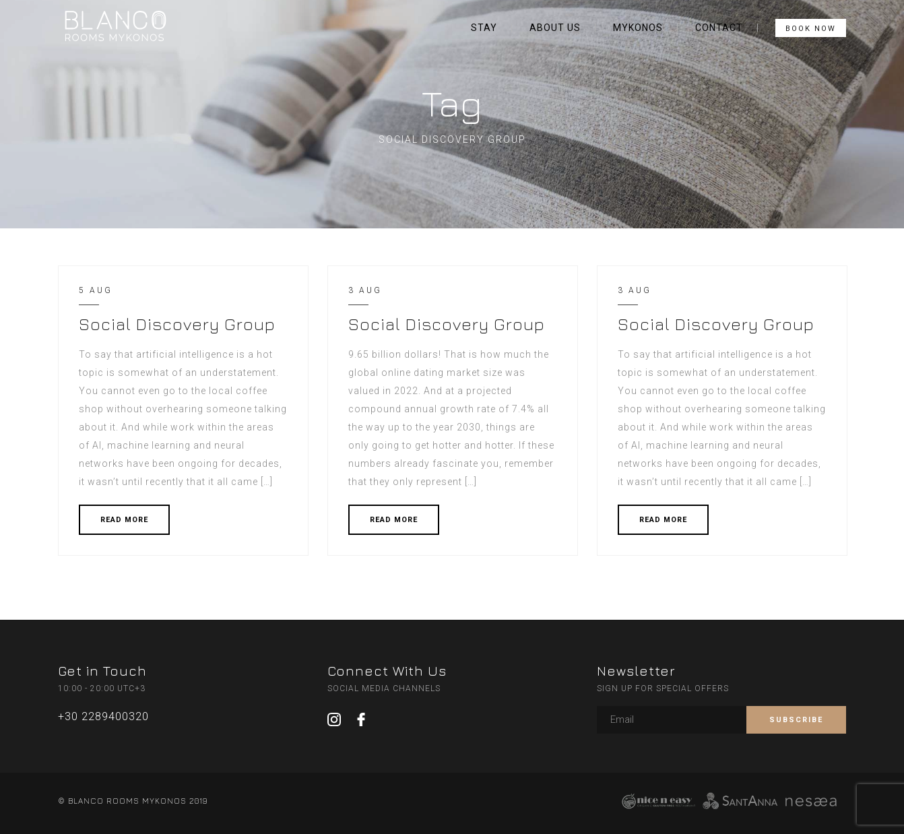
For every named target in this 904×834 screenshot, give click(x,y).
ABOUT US (555, 27)
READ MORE (124, 519)
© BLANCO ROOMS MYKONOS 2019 (132, 801)
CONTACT (719, 27)
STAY (484, 27)
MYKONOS (638, 27)
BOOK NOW (810, 28)
